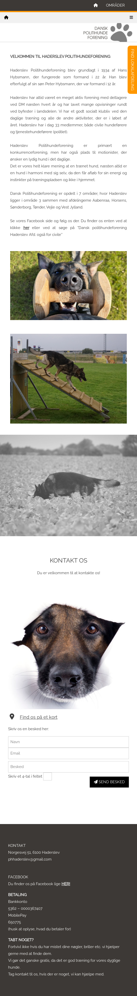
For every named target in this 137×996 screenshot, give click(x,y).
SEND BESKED (109, 782)
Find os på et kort (38, 717)
